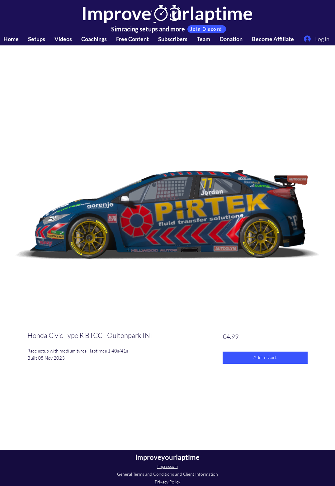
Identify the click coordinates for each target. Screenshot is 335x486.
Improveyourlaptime (167, 457)
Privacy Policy (167, 481)
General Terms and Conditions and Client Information (167, 474)
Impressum (167, 466)
